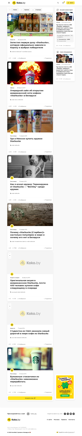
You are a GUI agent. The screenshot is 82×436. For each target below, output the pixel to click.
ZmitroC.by (71, 432)
